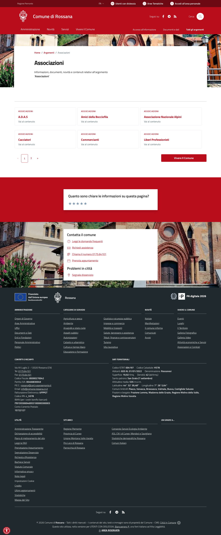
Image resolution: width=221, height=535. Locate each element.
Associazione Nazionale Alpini (162, 117)
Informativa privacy (24, 471)
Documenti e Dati (23, 333)
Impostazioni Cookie (24, 481)
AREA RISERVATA (109, 530)
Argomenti (49, 52)
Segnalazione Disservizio (27, 452)
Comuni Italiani (119, 443)
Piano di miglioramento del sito (30, 438)
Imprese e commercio (114, 323)
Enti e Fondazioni (23, 337)
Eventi (180, 318)
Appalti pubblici (71, 333)
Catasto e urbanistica (74, 342)
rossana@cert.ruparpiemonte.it (36, 385)
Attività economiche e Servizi (191, 342)
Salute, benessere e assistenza (119, 333)
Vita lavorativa (111, 347)
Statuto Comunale (24, 466)
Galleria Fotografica (186, 333)
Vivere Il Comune (184, 158)
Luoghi (180, 323)
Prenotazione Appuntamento (29, 448)
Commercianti (90, 139)
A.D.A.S (23, 117)
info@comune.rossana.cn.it (34, 389)
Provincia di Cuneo (72, 433)
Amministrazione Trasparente (29, 429)
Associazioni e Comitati (188, 347)
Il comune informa (154, 328)
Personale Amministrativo (27, 342)
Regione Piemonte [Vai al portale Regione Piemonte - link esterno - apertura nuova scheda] (25, 3)
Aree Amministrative (25, 323)
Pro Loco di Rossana (73, 443)
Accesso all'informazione (144, 29)
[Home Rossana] (44, 16)
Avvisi (148, 337)
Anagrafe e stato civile (75, 328)
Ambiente (68, 323)
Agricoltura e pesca (73, 318)
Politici (18, 347)
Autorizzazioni (70, 337)
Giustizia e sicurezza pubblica (118, 318)
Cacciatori (24, 139)
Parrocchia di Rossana (74, 448)
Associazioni (25, 111)
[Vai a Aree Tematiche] (153, 3)
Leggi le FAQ (21, 443)
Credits (18, 485)
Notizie (148, 318)
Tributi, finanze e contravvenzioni (120, 337)
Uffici (17, 328)
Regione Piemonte (73, 429)
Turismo (107, 342)
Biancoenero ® (122, 526)
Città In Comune (168, 522)
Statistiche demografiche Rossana (128, 438)
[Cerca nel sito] (200, 16)
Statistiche (20, 495)
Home (37, 52)
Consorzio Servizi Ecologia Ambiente (129, 429)
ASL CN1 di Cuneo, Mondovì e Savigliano (132, 433)
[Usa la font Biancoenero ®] (123, 3)
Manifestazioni (152, 323)
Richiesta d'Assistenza (25, 457)
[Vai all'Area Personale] (185, 3)
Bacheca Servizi (22, 462)
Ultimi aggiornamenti (25, 490)
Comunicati (150, 333)
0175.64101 (24, 371)
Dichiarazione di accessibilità (28, 433)
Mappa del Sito (22, 500)
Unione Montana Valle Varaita (78, 438)
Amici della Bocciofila (94, 117)
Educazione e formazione (76, 352)
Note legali (20, 476)
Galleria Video (184, 337)
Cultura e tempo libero (74, 347)
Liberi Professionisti (156, 139)
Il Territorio (182, 328)
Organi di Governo (23, 318)
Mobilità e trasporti (113, 328)
